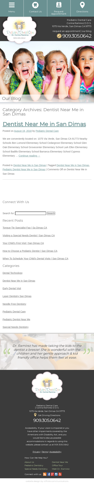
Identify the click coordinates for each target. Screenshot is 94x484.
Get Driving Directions (47, 415)
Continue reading (29, 155)
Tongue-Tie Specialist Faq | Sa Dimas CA (25, 227)
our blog (86, 31)
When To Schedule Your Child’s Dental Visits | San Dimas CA (35, 258)
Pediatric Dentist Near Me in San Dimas (24, 169)
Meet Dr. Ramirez (61, 469)
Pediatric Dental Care (47, 131)
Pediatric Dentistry (34, 465)
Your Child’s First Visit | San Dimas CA (23, 243)
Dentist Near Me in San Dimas (44, 124)
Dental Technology (13, 273)
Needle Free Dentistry (14, 304)
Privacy (36, 451)
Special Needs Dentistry (15, 327)
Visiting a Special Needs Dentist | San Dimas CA (29, 235)
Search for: (8, 213)
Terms (45, 451)
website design (33, 481)
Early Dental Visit (12, 288)
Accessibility (55, 451)
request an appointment (66, 31)
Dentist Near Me (60, 462)
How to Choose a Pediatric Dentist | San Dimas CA (30, 251)
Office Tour (57, 465)
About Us (29, 462)
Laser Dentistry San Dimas (17, 296)
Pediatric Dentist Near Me (16, 319)
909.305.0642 (74, 36)
